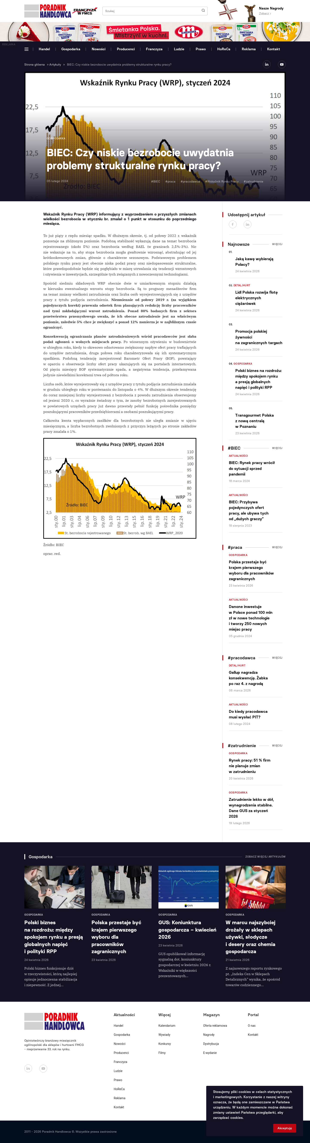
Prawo (201, 49)
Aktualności (238, 455)
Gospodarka (70, 49)
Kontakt (273, 49)
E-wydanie (210, 1053)
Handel (44, 49)
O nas (252, 1025)
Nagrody (209, 1034)
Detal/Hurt (242, 285)
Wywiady (164, 1034)
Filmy (162, 1053)
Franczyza (154, 49)
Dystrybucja (211, 1043)
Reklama (249, 49)
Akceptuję (284, 1128)
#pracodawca (190, 181)
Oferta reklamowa (215, 1025)
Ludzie (179, 49)
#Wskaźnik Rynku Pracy (222, 181)
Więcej (277, 244)
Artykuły (55, 64)
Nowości (98, 49)
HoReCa (223, 49)
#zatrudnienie (253, 181)
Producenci (126, 49)
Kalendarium (166, 1025)
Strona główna (34, 64)
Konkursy (164, 1043)
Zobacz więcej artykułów (265, 856)
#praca (170, 181)
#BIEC (155, 181)
